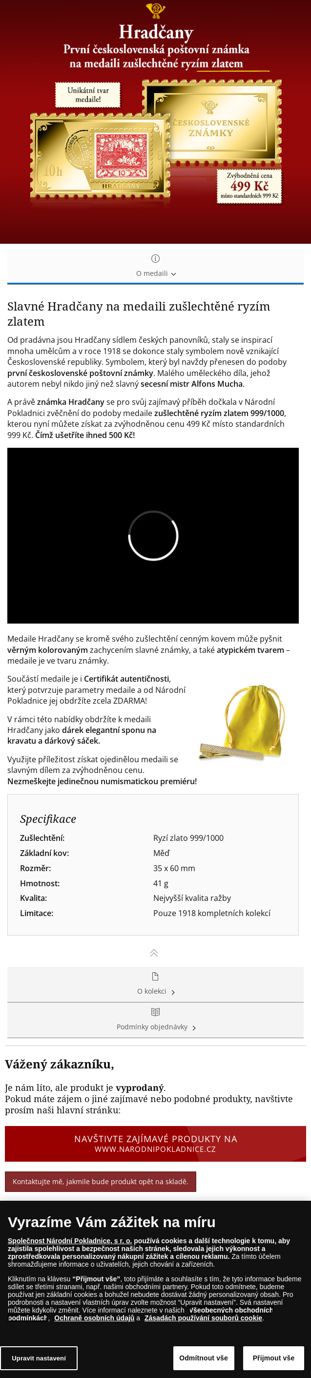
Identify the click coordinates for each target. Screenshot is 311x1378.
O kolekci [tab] (155, 984)
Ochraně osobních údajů (94, 1319)
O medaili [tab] (155, 266)
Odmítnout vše (203, 1359)
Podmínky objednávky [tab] (155, 1019)
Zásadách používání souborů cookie (203, 1319)
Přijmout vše (274, 1359)
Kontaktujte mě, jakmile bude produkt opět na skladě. (100, 1181)
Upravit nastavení (39, 1358)
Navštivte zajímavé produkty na (155, 1143)
